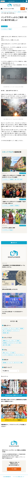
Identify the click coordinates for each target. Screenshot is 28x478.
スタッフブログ (8, 12)
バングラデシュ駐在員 (16, 12)
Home (2, 12)
